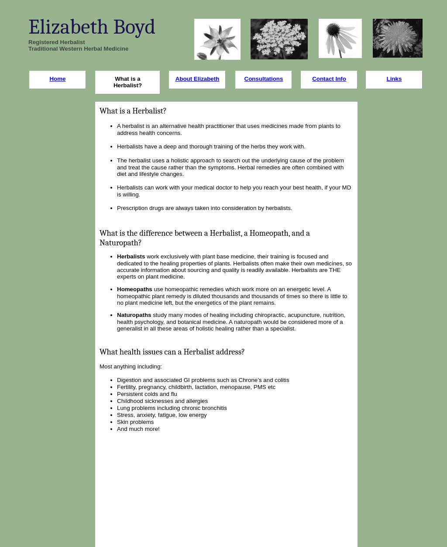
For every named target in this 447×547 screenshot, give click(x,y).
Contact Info (329, 79)
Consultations (263, 79)
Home (57, 79)
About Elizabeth (197, 79)
